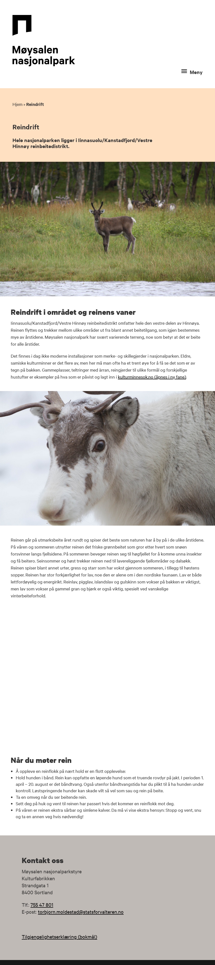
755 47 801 (41, 904)
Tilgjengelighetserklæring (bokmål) (59, 936)
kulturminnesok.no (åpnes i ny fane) (152, 377)
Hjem (17, 104)
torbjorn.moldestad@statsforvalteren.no (81, 911)
